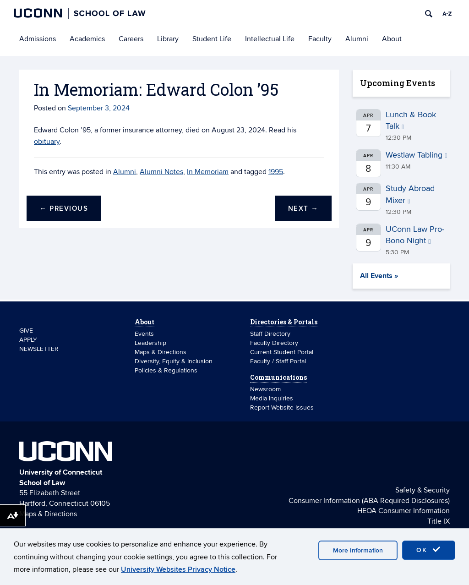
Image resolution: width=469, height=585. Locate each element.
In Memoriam (208, 171)
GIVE (26, 330)
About (392, 39)
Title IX (438, 521)
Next (303, 208)
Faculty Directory (274, 343)
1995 (275, 171)
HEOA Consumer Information (403, 510)
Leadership (150, 343)
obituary (47, 141)
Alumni (356, 39)
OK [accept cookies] (428, 550)
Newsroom (266, 389)
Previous (63, 208)
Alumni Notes (161, 171)
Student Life (211, 39)
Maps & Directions (160, 352)
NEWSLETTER (39, 349)
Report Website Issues (282, 407)
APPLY (28, 340)
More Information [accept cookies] (358, 550)
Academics (87, 39)
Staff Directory (270, 334)
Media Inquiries (271, 398)
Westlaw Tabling (416, 155)
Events (144, 334)
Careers (131, 39)
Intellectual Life (269, 39)
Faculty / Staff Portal (278, 361)
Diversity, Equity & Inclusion (174, 361)
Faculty (320, 39)
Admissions (37, 39)
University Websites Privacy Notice (178, 569)
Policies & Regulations (166, 370)
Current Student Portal (281, 352)
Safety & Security (422, 490)
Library (168, 39)
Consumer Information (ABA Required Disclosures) (369, 500)
